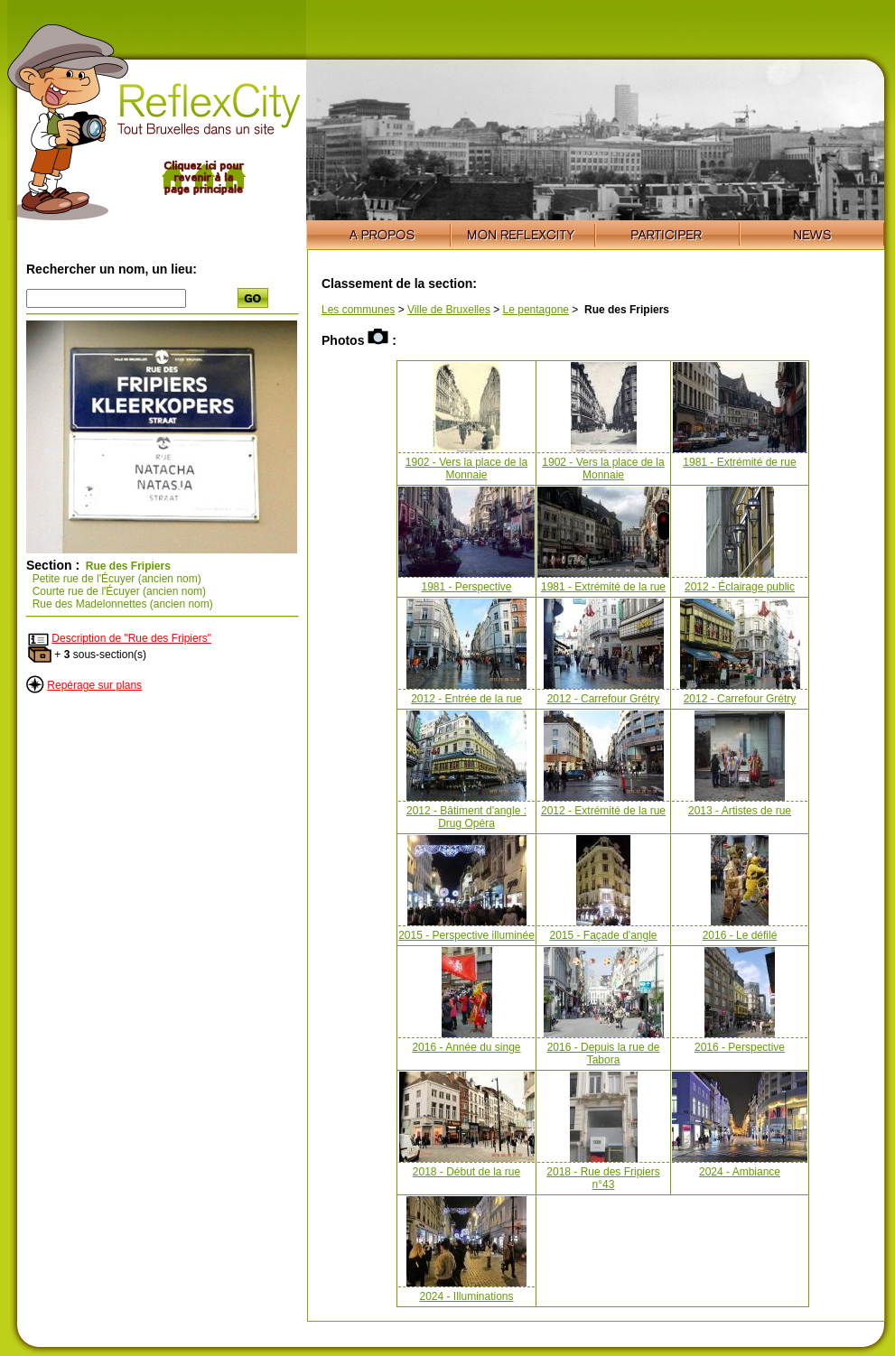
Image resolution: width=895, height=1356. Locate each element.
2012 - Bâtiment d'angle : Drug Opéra (466, 817)
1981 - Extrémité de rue (739, 462)
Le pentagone (536, 309)
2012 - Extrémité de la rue (603, 810)
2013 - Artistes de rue (739, 810)
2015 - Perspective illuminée (466, 935)
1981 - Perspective (466, 586)
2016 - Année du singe (466, 1047)
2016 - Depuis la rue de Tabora (603, 1053)
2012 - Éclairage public (740, 586)
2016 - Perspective (740, 1047)
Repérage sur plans (94, 685)
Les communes (358, 309)
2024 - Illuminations (466, 1296)
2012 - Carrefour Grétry (603, 698)
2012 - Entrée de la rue (466, 698)
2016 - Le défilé (740, 935)
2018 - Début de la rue (466, 1172)
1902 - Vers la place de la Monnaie (466, 468)
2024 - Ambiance (739, 1172)
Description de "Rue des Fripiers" (131, 638)
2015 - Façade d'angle (603, 935)
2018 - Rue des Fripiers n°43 (602, 1178)
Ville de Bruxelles (448, 309)
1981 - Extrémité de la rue (603, 586)
